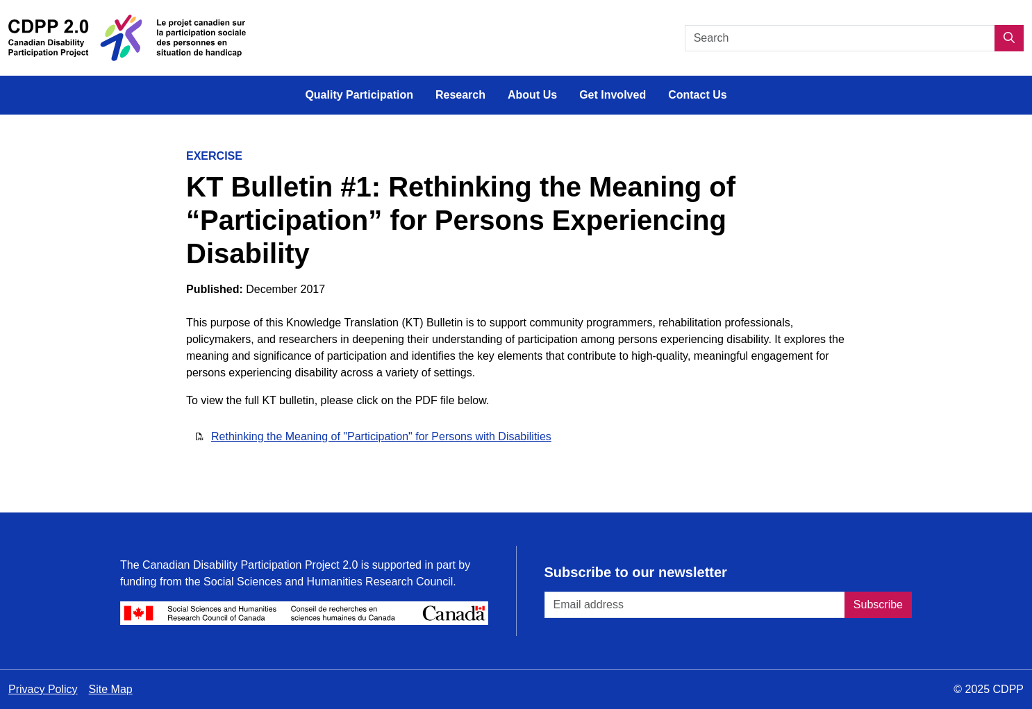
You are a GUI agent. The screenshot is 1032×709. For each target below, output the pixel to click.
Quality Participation (359, 95)
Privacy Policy (43, 689)
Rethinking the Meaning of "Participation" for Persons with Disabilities (381, 436)
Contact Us (697, 95)
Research (460, 95)
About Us (532, 95)
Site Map (111, 689)
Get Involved (612, 95)
